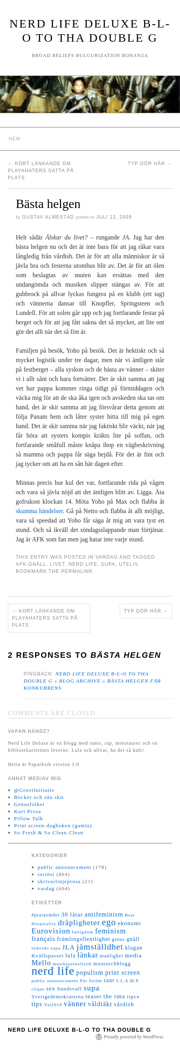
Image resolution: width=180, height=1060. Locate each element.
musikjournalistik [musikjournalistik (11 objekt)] (72, 963)
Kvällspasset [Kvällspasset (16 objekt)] (48, 956)
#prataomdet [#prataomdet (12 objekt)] (45, 915)
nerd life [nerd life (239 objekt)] (53, 970)
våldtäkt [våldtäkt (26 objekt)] (100, 1004)
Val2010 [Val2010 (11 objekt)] (53, 1004)
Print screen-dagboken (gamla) (53, 825)
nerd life (83, 564)
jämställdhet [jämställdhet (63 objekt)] (99, 946)
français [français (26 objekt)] (43, 938)
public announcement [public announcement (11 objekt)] (55, 980)
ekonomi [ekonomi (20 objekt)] (129, 923)
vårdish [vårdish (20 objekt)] (124, 1004)
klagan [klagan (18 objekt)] (134, 948)
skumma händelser (39, 511)
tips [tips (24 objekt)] (37, 1004)
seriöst (46, 874)
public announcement (64, 867)
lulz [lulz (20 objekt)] (70, 955)
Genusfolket (29, 804)
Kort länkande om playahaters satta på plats (41, 170)
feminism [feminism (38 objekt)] (110, 931)
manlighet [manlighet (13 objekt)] (111, 956)
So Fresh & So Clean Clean (49, 832)
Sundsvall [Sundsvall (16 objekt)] (69, 989)
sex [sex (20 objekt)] (50, 988)
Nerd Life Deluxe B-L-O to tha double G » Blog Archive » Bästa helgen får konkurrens (92, 681)
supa (108, 564)
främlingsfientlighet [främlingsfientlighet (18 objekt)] (83, 939)
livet (57, 564)
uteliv (128, 564)
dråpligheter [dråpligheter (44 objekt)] (79, 922)
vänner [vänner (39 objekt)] (75, 1004)
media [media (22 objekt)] (133, 955)
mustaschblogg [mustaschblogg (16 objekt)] (112, 963)
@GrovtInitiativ (34, 790)
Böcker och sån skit (39, 797)
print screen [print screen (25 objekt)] (122, 972)
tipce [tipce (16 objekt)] (133, 996)
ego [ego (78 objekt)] (109, 922)
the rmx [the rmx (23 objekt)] (114, 996)
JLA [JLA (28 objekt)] (68, 947)
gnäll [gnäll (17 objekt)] (132, 939)
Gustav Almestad (48, 217)
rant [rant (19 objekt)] (109, 980)
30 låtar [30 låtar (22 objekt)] (72, 914)
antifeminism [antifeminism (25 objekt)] (104, 914)
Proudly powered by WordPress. (134, 1037)
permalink (77, 571)
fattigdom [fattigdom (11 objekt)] (82, 931)
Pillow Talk (28, 818)
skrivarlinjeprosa (59, 881)
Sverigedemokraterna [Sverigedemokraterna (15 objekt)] (58, 996)
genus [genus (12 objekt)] (118, 939)
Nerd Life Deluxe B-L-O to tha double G (79, 1030)
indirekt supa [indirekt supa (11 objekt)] (46, 948)
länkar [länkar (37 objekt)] (88, 955)
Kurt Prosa (27, 811)
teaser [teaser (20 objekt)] (93, 996)
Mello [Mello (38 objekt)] (41, 963)
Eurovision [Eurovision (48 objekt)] (51, 930)
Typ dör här (150, 163)
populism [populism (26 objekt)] (90, 972)
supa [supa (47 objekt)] (92, 988)
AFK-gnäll (31, 564)
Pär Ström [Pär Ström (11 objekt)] (91, 980)
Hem (14, 139)
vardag (106, 557)
